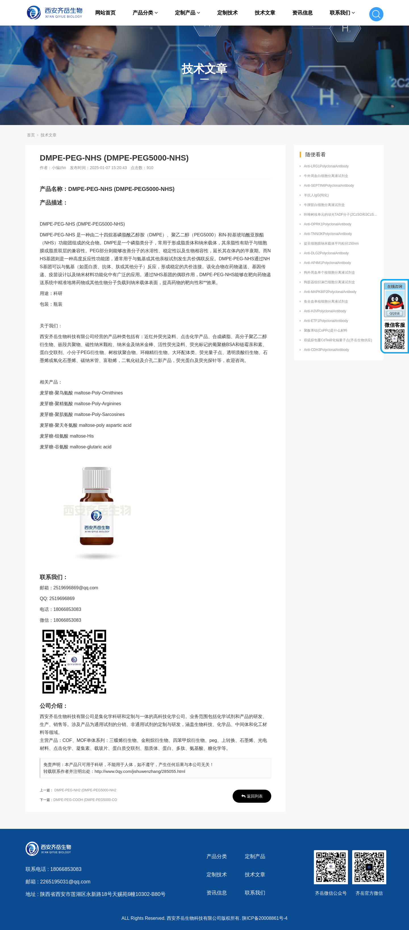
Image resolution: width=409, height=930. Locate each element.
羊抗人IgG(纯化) (316, 195)
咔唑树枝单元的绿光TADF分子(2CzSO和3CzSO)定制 (341, 215)
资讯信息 (302, 13)
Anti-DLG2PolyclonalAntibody (326, 253)
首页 (31, 135)
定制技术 (227, 13)
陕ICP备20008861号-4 (264, 918)
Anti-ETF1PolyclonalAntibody (326, 321)
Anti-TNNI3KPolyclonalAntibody (328, 234)
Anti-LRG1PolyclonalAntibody (326, 166)
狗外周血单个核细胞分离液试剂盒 (329, 272)
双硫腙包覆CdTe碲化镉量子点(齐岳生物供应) (338, 340)
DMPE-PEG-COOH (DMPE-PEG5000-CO (85, 800)
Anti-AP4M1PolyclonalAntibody (327, 263)
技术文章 (265, 13)
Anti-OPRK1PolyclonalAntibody (327, 224)
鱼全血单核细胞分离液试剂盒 (326, 301)
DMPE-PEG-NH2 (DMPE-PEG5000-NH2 (85, 790)
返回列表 (252, 796)
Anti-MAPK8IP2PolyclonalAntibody (330, 292)
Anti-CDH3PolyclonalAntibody (326, 350)
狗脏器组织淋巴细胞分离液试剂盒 (329, 282)
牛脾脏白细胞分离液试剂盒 (324, 205)
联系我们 (342, 13)
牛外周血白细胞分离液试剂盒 (326, 176)
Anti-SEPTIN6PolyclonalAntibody (329, 186)
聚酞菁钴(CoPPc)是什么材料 (325, 330)
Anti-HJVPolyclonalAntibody (325, 311)
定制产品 (187, 13)
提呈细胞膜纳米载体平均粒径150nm (331, 243)
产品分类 (145, 13)
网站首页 (105, 13)
